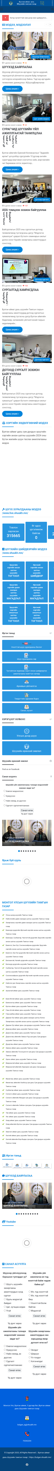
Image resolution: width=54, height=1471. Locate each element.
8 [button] (35, 851)
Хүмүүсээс (10, 796)
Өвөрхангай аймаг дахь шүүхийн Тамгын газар (23, 1063)
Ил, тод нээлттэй (39, 1292)
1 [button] (19, 851)
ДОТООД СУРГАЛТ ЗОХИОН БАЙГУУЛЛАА (20, 379)
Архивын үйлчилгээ (27, 683)
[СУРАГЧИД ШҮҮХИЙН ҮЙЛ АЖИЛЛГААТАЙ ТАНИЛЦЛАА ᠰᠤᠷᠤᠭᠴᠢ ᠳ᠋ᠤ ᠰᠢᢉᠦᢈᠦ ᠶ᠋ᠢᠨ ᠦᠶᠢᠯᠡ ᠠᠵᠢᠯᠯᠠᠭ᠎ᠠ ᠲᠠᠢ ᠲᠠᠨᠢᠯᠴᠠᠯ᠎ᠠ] (27, 108)
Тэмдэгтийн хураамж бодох (27, 696)
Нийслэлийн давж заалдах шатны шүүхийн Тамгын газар (27, 919)
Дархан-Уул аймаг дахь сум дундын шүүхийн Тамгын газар (28, 1025)
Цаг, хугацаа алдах (15, 1307)
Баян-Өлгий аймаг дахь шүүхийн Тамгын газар (23, 999)
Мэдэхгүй (36, 1310)
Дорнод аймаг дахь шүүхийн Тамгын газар (22, 1029)
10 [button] (37, 1213)
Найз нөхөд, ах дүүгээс (16, 801)
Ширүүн (35, 1353)
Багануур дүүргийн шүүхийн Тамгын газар (22, 964)
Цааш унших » (12, 89)
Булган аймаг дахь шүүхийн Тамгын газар (21, 1006)
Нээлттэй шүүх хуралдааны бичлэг (26, 644)
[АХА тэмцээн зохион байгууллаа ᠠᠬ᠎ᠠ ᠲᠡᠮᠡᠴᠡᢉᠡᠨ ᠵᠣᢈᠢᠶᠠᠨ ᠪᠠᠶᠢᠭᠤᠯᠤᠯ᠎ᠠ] (27, 189)
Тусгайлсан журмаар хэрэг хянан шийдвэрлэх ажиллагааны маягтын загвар (26, 670)
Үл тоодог (36, 1357)
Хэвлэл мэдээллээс (14, 791)
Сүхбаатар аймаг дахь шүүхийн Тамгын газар (23, 1090)
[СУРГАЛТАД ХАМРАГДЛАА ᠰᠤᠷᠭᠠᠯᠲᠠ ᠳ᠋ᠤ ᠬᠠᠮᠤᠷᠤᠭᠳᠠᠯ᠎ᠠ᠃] (27, 269)
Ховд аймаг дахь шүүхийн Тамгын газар (21, 1120)
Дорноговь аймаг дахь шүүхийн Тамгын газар (23, 1033)
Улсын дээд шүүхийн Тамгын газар (19, 915)
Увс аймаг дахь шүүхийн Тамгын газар (20, 1117)
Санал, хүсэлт (27, 708)
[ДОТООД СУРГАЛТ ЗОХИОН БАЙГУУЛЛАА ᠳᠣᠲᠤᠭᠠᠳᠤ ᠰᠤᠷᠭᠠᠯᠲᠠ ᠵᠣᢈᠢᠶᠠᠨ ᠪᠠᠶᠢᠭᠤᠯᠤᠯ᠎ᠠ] (27, 349)
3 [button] (23, 851)
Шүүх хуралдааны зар (26, 656)
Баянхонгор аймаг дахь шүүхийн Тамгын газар (23, 1003)
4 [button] (25, 851)
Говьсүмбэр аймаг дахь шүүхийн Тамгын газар (23, 1014)
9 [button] (35, 1213)
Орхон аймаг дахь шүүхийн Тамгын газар (21, 1059)
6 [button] (30, 851)
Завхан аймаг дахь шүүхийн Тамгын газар (22, 1048)
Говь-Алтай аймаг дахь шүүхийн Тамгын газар (23, 1010)
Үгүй (8, 1310)
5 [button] (28, 851)
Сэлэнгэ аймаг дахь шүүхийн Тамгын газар (22, 1094)
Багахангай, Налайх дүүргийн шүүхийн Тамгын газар (26, 960)
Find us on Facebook (10, 769)
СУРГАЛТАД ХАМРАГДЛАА (20, 297)
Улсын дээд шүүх (27, 732)
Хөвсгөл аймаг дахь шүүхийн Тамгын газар (22, 1132)
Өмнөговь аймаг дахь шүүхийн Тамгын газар (23, 1079)
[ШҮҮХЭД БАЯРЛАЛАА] (27, 46)
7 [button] (32, 851)
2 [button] (21, 851)
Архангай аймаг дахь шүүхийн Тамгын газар (22, 991)
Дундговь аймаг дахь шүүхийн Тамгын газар (22, 1044)
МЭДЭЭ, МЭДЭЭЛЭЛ (16, 24)
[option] (26, 833)
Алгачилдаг (37, 1361)
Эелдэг (34, 1350)
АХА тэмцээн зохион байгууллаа (24, 217)
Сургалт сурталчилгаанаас (17, 806)
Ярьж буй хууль (11, 860)
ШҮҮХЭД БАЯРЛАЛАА (17, 67)
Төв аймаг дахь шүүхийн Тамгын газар (20, 1113)
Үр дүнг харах (27, 814)
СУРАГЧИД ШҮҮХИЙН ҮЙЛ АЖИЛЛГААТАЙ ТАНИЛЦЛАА (22, 138)
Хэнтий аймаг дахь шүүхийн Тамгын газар (22, 1136)
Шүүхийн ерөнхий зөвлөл (26, 747)
